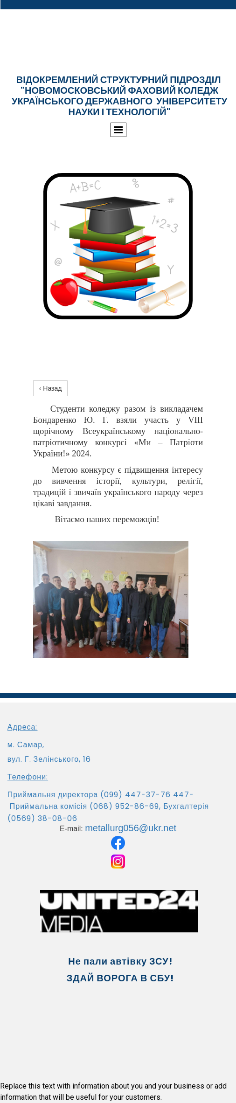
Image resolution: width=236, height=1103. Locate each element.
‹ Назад (50, 388)
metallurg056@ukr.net (130, 828)
